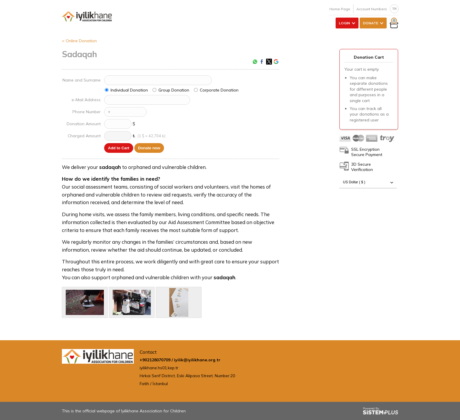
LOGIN (344, 23)
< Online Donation (79, 40)
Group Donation (173, 90)
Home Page (339, 9)
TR (394, 8)
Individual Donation (129, 90)
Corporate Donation (219, 90)
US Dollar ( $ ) (368, 182)
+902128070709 (155, 360)
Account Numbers (371, 9)
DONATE (370, 23)
